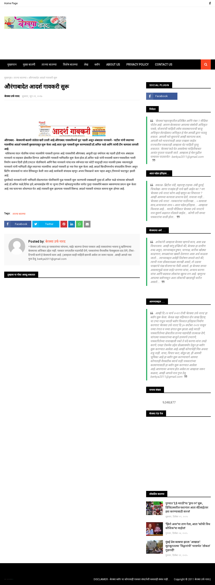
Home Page (11, 3)
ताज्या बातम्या (20, 77)
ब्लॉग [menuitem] (97, 64)
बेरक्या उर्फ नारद (11, 96)
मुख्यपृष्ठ (8, 77)
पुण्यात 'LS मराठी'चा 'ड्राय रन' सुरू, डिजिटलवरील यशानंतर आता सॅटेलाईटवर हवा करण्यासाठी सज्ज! (186, 507)
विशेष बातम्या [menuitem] (70, 64)
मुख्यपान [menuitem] (12, 64)
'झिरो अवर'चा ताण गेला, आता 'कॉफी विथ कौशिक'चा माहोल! (187, 526)
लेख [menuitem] (86, 64)
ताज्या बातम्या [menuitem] (49, 64)
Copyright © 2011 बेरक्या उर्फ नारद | (192, 579)
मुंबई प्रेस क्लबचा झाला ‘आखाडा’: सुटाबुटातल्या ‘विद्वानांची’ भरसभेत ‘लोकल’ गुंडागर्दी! (187, 546)
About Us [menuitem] (113, 64)
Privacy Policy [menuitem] (137, 64)
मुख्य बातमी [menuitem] (29, 64)
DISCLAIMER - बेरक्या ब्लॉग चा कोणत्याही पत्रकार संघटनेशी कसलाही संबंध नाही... (132, 579)
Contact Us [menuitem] (163, 64)
